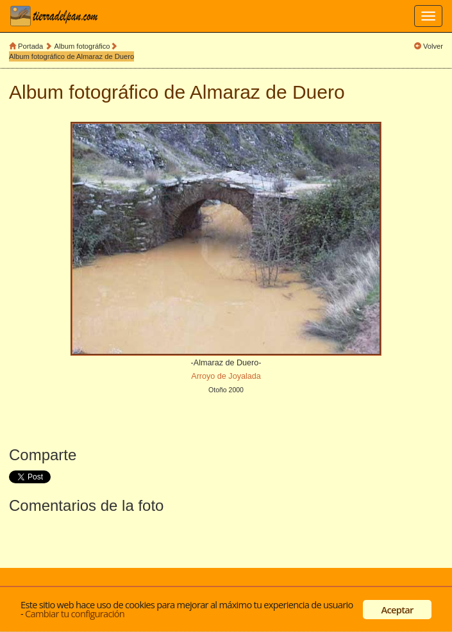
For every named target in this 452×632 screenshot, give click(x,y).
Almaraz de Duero (267, 92)
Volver (433, 46)
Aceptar (397, 609)
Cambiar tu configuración (74, 613)
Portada (30, 46)
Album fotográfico (82, 46)
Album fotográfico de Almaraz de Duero (71, 56)
